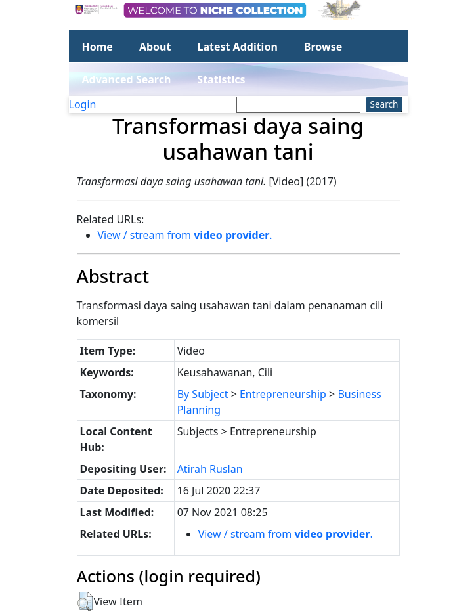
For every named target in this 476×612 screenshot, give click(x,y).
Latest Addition (237, 46)
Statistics (221, 79)
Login (83, 104)
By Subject (202, 394)
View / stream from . (185, 235)
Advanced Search (126, 79)
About (155, 46)
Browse (323, 46)
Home (97, 46)
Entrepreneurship (283, 394)
